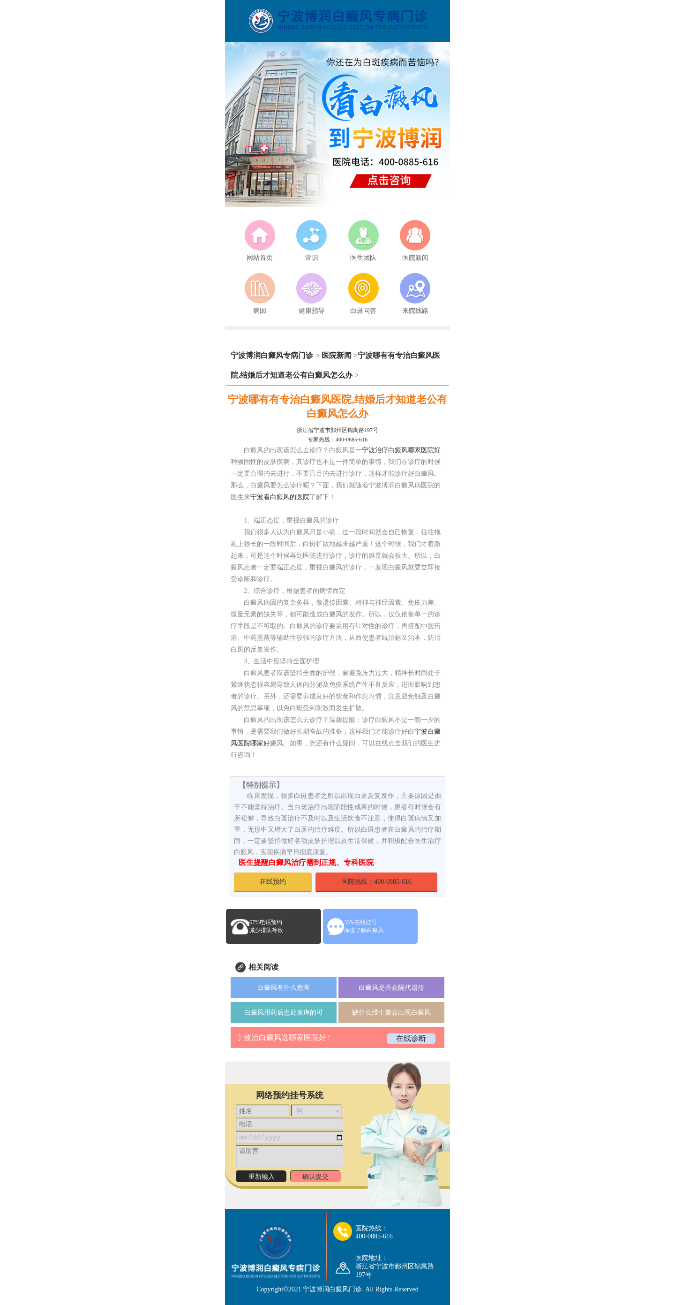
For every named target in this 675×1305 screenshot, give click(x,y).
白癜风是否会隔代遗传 (391, 987)
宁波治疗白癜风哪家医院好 (401, 450)
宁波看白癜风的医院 (279, 497)
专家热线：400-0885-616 (338, 439)
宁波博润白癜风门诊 (332, 1289)
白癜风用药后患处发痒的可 (283, 1012)
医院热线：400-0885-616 (376, 881)
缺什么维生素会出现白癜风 (391, 1012)
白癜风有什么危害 (283, 987)
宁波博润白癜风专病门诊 (273, 355)
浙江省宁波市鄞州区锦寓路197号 (337, 430)
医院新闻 (336, 355)
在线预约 (273, 881)
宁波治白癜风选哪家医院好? (283, 1037)
